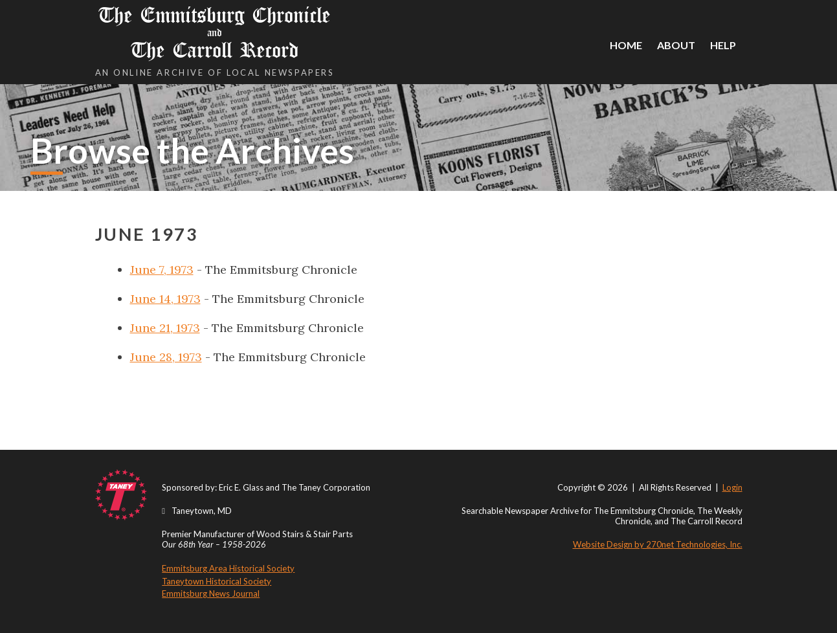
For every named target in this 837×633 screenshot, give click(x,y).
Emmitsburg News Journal (211, 593)
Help (723, 45)
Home (626, 45)
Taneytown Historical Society (216, 581)
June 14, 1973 (165, 298)
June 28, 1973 (166, 357)
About (676, 45)
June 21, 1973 (165, 327)
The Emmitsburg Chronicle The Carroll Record (215, 32)
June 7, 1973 (162, 269)
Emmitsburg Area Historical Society (228, 568)
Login (732, 487)
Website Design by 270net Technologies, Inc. (657, 544)
